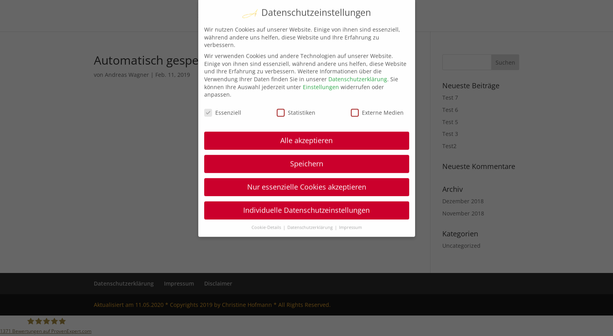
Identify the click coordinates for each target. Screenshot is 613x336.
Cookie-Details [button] (267, 212)
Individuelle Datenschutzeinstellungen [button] (306, 195)
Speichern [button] (306, 148)
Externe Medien (377, 98)
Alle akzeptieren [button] (306, 125)
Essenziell (222, 98)
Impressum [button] (350, 212)
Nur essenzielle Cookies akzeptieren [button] (306, 171)
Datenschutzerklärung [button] (310, 212)
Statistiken (296, 98)
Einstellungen (321, 72)
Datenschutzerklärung (357, 64)
